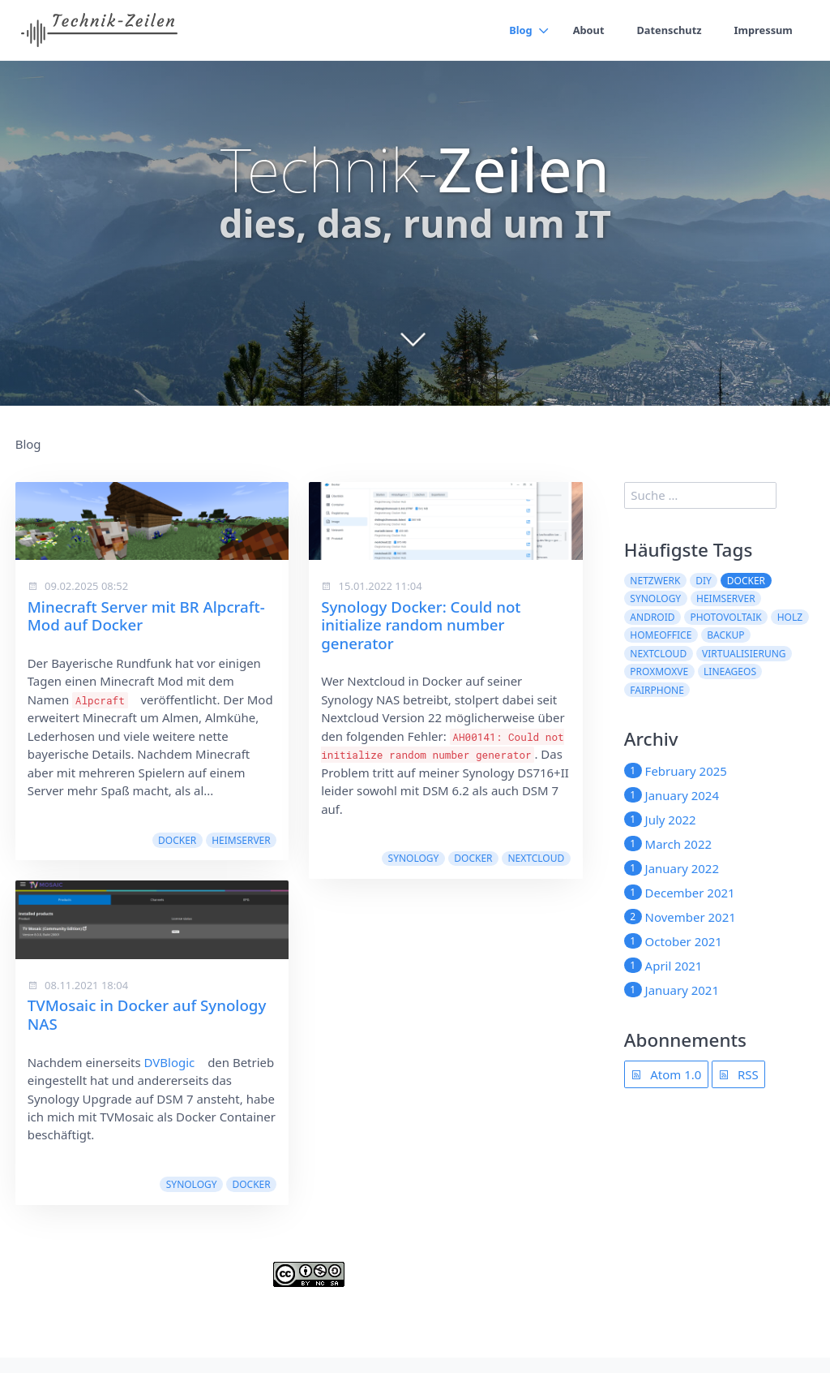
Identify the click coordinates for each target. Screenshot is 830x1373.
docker (177, 840)
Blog (516, 30)
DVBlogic (169, 1062)
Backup (725, 635)
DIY (703, 581)
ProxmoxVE (659, 671)
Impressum (763, 30)
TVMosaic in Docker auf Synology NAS (147, 1014)
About (585, 30)
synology (191, 1184)
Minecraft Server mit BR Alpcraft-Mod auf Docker (146, 615)
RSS (738, 1074)
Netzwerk (655, 581)
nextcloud (535, 858)
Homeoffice (660, 635)
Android (652, 617)
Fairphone (657, 690)
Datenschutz (667, 30)
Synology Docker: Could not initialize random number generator (420, 624)
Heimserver (241, 840)
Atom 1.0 (666, 1074)
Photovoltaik (725, 617)
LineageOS (730, 671)
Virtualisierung (744, 654)
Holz (789, 617)
